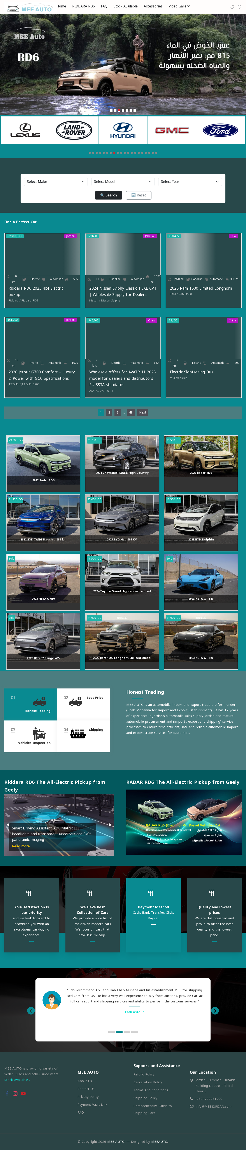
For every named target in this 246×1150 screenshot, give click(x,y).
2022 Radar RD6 (43, 480)
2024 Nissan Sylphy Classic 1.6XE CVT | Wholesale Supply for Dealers (122, 291)
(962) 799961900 (208, 1099)
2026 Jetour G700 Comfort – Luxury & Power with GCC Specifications (42, 375)
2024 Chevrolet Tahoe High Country (122, 473)
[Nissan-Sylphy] (110, 300)
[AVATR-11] (106, 390)
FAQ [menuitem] (104, 6)
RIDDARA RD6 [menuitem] (83, 6)
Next (142, 412)
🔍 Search (108, 195)
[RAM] (174, 294)
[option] (123, 1003)
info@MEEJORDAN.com (213, 1107)
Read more (21, 846)
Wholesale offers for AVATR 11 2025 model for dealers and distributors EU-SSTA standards (122, 378)
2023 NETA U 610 (43, 598)
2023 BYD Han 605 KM (122, 539)
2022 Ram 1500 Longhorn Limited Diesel (122, 658)
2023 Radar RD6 (201, 473)
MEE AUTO (116, 1142)
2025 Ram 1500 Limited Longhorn (201, 288)
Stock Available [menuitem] (126, 6)
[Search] (239, 7)
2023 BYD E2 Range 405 (43, 658)
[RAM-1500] (185, 294)
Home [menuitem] (61, 6)
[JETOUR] (15, 384)
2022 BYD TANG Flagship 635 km (43, 539)
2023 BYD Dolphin (201, 539)
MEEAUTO (159, 1142)
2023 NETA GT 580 (200, 598)
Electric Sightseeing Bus (191, 372)
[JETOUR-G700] (30, 384)
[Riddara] (15, 300)
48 (131, 412)
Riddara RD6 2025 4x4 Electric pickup (36, 291)
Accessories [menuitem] (153, 6)
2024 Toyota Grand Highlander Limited (122, 591)
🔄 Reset (138, 195)
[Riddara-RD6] (29, 300)
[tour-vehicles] (178, 378)
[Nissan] (94, 300)
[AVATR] (94, 390)
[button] (232, 7)
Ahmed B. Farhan (134, 1018)
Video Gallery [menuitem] (179, 6)
